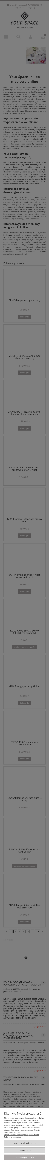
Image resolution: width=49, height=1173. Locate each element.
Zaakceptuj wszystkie (24, 1157)
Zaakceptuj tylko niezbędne (24, 1143)
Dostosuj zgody (24, 1150)
